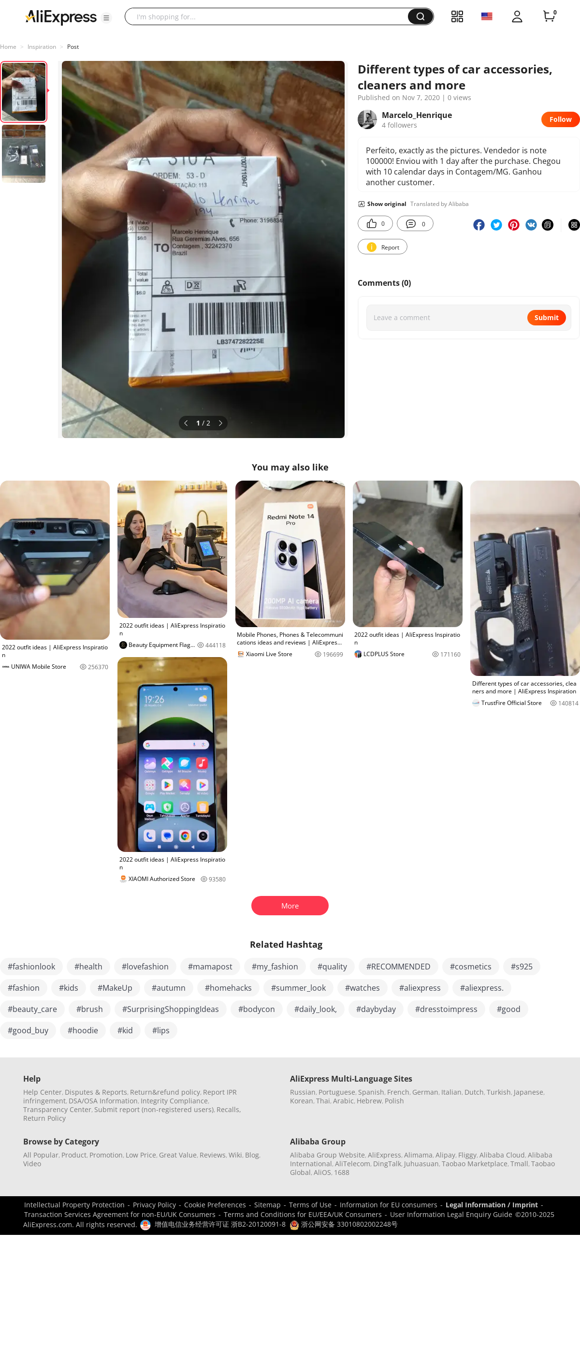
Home (8, 47)
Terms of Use (310, 1204)
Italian (451, 1092)
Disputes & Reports (96, 1092)
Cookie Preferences (215, 1204)
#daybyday (376, 1009)
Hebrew (369, 1100)
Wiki (235, 1154)
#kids (68, 987)
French (398, 1092)
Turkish (499, 1092)
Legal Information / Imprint (492, 1204)
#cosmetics (471, 966)
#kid (125, 1030)
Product (74, 1154)
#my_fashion (275, 966)
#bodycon (256, 1009)
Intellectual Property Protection (74, 1204)
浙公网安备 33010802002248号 (344, 1224)
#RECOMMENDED (398, 966)
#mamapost (210, 966)
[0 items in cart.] (549, 16)
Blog (252, 1154)
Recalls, (229, 1109)
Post (73, 47)
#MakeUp (115, 987)
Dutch (474, 1092)
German (425, 1092)
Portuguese (337, 1092)
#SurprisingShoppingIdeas (170, 1009)
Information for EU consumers (388, 1204)
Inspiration (42, 47)
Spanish (371, 1092)
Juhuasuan (421, 1163)
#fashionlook (31, 966)
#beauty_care (32, 1009)
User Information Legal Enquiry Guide (451, 1214)
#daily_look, (315, 1009)
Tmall (519, 1163)
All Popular (40, 1154)
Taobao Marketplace (475, 1163)
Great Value (178, 1154)
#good (509, 1009)
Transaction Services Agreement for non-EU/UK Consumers (120, 1214)
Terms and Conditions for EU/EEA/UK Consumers (303, 1214)
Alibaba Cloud (502, 1154)
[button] (106, 18)
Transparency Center (57, 1109)
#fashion (24, 987)
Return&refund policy (165, 1092)
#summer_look (298, 987)
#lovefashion (145, 966)
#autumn (169, 987)
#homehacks (228, 987)
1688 (341, 1172)
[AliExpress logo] (61, 17)
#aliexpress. (482, 987)
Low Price (141, 1154)
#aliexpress (420, 987)
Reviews (213, 1154)
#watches (362, 987)
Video (32, 1163)
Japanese (528, 1092)
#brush (89, 1009)
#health (88, 966)
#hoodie (83, 1030)
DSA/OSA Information (103, 1100)
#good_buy (28, 1030)
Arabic (343, 1100)
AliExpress (384, 1154)
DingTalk (387, 1163)
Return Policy (44, 1118)
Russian (303, 1092)
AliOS (322, 1172)
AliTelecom (352, 1163)
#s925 (522, 966)
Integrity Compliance (174, 1100)
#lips (161, 1030)
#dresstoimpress (446, 1009)
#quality (332, 966)
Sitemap (267, 1204)
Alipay (445, 1154)
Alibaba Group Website (327, 1154)
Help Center (42, 1092)
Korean (301, 1100)
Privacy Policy (154, 1204)
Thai (323, 1100)
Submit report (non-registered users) (154, 1109)
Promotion (106, 1154)
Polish (394, 1100)
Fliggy (467, 1154)
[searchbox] (270, 16)
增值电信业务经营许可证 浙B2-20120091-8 (220, 1224)
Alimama (418, 1154)
